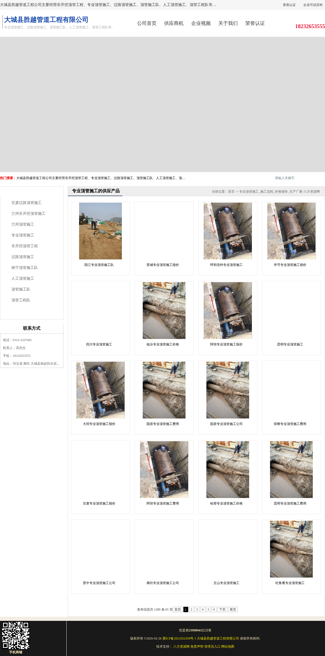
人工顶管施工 (22, 278)
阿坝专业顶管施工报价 (226, 344)
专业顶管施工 (22, 235)
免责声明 (196, 646)
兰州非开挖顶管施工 (28, 214)
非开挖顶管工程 (24, 246)
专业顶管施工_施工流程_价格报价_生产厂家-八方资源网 (279, 191)
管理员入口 (212, 646)
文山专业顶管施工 (226, 583)
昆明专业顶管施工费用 (290, 503)
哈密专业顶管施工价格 (226, 503)
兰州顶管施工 (22, 224)
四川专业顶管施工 (99, 344)
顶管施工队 (20, 289)
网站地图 (227, 646)
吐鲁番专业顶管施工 (290, 583)
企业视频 (201, 23)
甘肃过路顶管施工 (26, 203)
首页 (231, 191)
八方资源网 (181, 646)
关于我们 (228, 23)
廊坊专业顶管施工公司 (163, 583)
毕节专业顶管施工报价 (290, 265)
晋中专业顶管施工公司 (99, 583)
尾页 (233, 609)
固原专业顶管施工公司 (226, 424)
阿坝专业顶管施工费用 (163, 503)
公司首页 (147, 23)
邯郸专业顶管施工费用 (290, 424)
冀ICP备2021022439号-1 (179, 638)
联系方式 (31, 328)
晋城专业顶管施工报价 (163, 265)
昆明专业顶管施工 (290, 344)
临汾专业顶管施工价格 (163, 344)
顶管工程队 (20, 300)
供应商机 (174, 23)
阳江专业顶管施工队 (99, 265)
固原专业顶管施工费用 (163, 424)
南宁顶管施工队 (24, 268)
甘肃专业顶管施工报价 (99, 503)
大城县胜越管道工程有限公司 (218, 638)
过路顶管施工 (22, 257)
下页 (222, 609)
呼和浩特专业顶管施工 (226, 265)
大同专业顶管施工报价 (99, 424)
